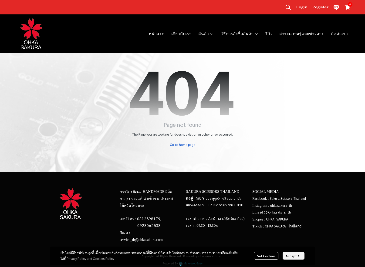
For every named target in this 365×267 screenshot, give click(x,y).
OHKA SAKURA (275, 226)
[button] (288, 7)
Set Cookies (266, 256)
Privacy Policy (76, 258)
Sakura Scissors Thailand (288, 198)
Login (302, 7)
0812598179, (149, 219)
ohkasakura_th (281, 205)
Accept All (293, 256)
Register (320, 7)
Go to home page (182, 144)
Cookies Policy (103, 258)
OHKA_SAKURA (277, 219)
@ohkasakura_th (278, 212)
